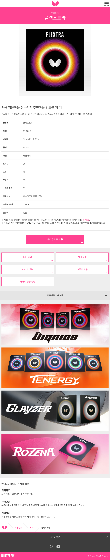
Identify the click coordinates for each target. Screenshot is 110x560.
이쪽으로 (86, 220)
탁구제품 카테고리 (55, 295)
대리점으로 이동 (55, 239)
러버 (31, 527)
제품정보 (18, 527)
